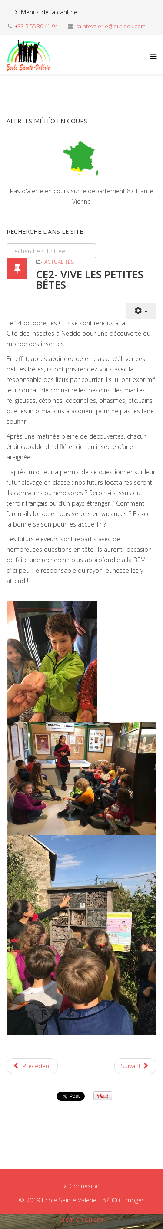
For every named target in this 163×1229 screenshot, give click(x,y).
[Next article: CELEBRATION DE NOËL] (135, 1066)
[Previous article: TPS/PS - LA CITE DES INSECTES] (32, 1066)
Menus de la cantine (49, 12)
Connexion (85, 1186)
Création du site (81, 1219)
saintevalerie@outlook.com (111, 26)
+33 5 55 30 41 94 (36, 26)
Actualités (59, 262)
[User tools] (141, 311)
